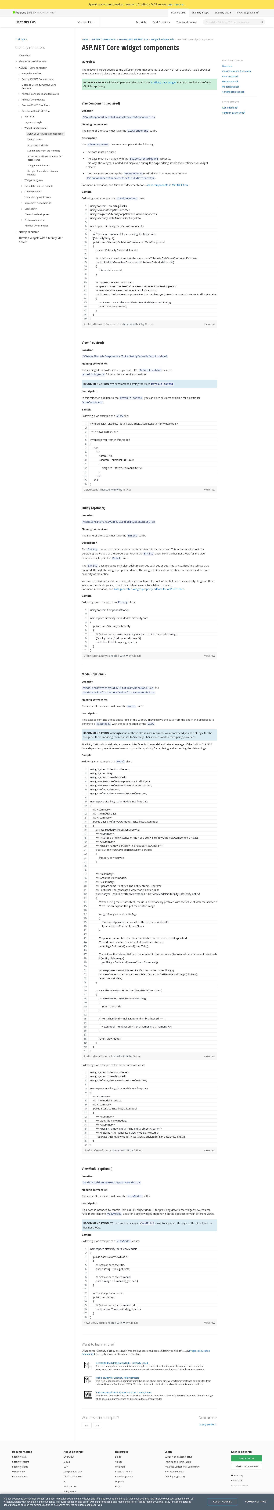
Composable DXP (73, 1455)
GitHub (149, 320)
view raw (209, 320)
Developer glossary (175, 1460)
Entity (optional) (230, 81)
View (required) (230, 76)
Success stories (123, 1455)
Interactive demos (174, 1455)
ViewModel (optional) (233, 92)
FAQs (118, 1470)
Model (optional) (230, 86)
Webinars (120, 1450)
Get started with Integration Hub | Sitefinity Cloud (122, 1346)
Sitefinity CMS (178, 12)
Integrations (70, 1475)
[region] (149, 258)
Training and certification (178, 1445)
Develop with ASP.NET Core (133, 39)
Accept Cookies (222, 1501)
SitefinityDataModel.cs (97, 1042)
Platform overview (233, 112)
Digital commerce (73, 1460)
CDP (66, 1450)
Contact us (236, 1464)
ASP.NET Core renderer (103, 39)
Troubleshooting (186, 22)
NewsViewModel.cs (96, 1306)
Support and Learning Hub (179, 1440)
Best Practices (161, 22)
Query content (207, 1408)
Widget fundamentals (162, 39)
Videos (118, 1445)
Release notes (20, 1460)
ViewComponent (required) (236, 71)
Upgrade (119, 1465)
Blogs (118, 1440)
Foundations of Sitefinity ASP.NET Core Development (123, 1376)
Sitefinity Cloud (223, 12)
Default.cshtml (92, 482)
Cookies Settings (255, 1501)
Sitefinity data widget (163, 82)
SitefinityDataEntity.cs (97, 644)
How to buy (237, 1459)
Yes (87, 1409)
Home (85, 39)
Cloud (67, 1445)
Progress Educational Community (182, 1450)
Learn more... (177, 4)
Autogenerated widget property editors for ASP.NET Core (149, 578)
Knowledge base (248, 12)
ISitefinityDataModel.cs (98, 1136)
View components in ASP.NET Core (168, 181)
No (97, 1409)
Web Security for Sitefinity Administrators (117, 1361)
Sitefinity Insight (200, 12)
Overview (227, 66)
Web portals (70, 1470)
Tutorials (140, 22)
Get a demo (230, 107)
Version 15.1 (87, 22)
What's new (18, 1455)
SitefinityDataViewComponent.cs (103, 320)
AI (65, 1465)
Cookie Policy (162, 1501)
